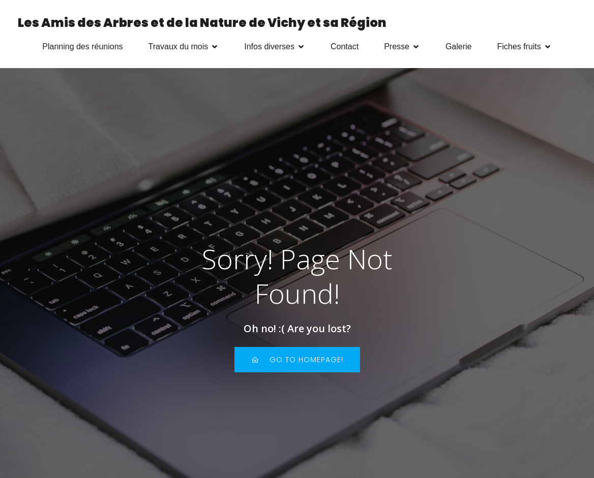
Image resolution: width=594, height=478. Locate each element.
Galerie (459, 46)
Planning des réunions (82, 46)
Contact (345, 46)
